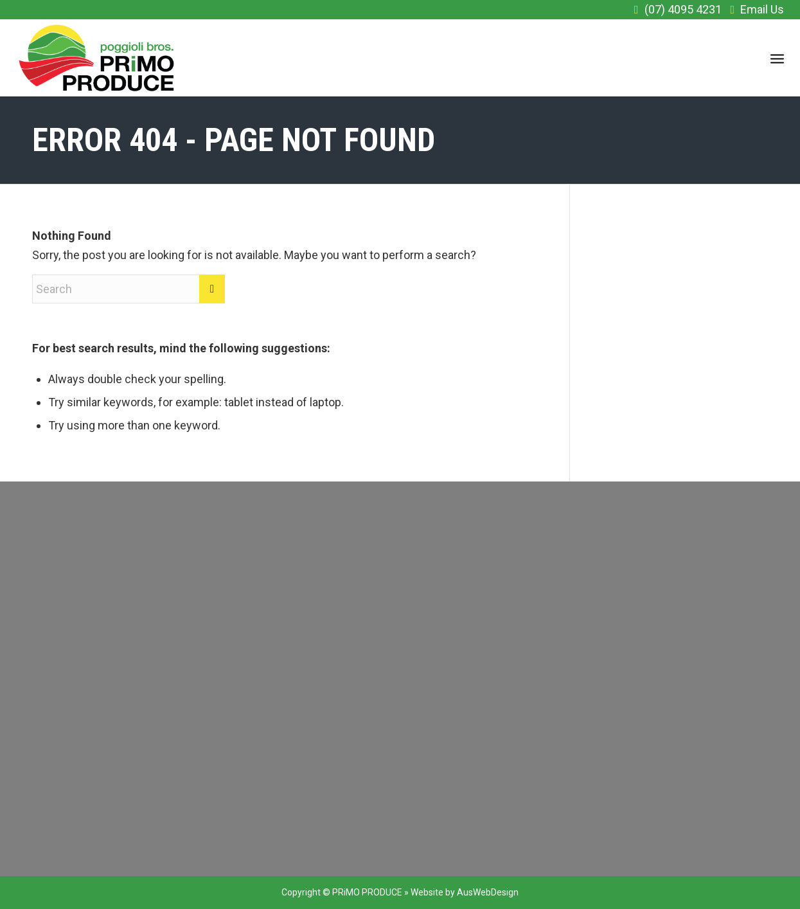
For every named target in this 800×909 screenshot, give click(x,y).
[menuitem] (777, 58)
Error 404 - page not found (233, 140)
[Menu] (777, 58)
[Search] (128, 288)
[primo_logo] (96, 57)
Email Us (762, 9)
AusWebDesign (488, 892)
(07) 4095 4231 (683, 9)
